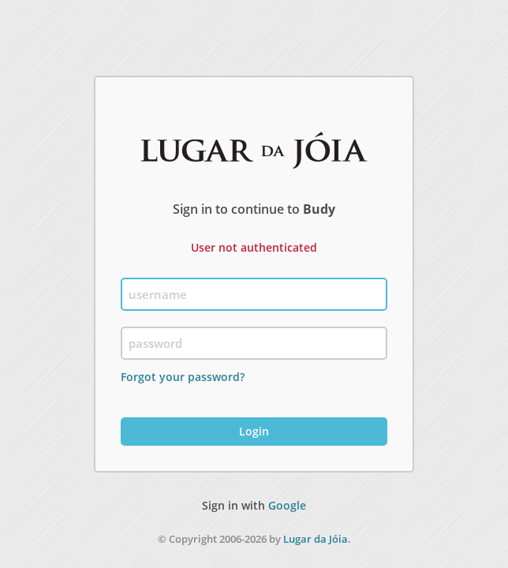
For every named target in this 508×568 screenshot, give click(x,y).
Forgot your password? (183, 376)
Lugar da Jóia (315, 539)
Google (287, 505)
